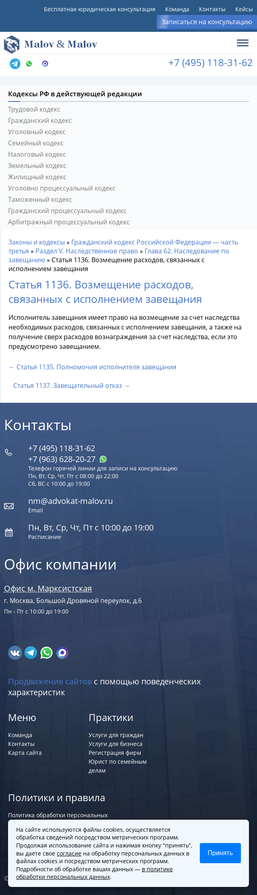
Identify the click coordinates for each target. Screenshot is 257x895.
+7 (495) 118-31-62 (210, 62)
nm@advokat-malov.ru (70, 500)
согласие (69, 853)
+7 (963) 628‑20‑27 (67, 459)
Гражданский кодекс (40, 120)
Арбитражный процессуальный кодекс (69, 222)
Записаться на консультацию (207, 21)
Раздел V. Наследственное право (86, 251)
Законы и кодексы (36, 242)
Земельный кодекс (37, 165)
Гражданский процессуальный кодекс (67, 210)
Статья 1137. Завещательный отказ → (71, 385)
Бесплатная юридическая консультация (99, 9)
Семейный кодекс (36, 143)
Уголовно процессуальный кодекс (62, 188)
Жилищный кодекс (37, 176)
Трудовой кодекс (34, 109)
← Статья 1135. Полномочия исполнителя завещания (92, 367)
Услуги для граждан (116, 735)
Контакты (212, 9)
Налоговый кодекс (37, 154)
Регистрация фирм (115, 752)
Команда (177, 9)
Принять (220, 852)
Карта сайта (25, 752)
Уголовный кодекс (37, 131)
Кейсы (244, 9)
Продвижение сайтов (50, 681)
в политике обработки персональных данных (94, 873)
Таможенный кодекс (40, 199)
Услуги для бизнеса (116, 744)
